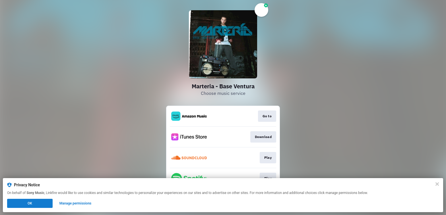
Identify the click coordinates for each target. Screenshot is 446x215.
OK (30, 203)
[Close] (437, 184)
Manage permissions (75, 203)
